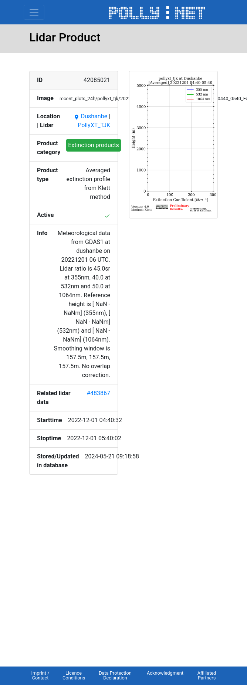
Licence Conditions (73, 675)
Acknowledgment (165, 673)
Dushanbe (90, 116)
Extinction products (93, 145)
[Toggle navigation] (34, 12)
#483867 (98, 393)
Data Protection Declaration (115, 675)
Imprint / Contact (40, 675)
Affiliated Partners (206, 675)
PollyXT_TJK (94, 125)
